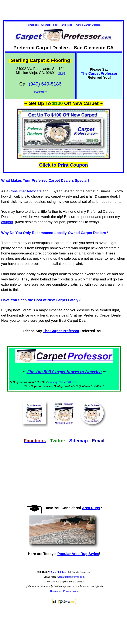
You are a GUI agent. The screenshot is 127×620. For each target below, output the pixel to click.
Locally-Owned (58, 382)
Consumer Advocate (25, 191)
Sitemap (46, 25)
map (61, 73)
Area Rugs (91, 508)
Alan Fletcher (58, 572)
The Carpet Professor (61, 331)
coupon (7, 222)
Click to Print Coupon (63, 165)
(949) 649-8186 (45, 84)
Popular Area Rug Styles (78, 554)
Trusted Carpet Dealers (87, 25)
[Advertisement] (63, 7)
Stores (72, 382)
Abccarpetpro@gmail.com (71, 577)
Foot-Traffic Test (62, 25)
